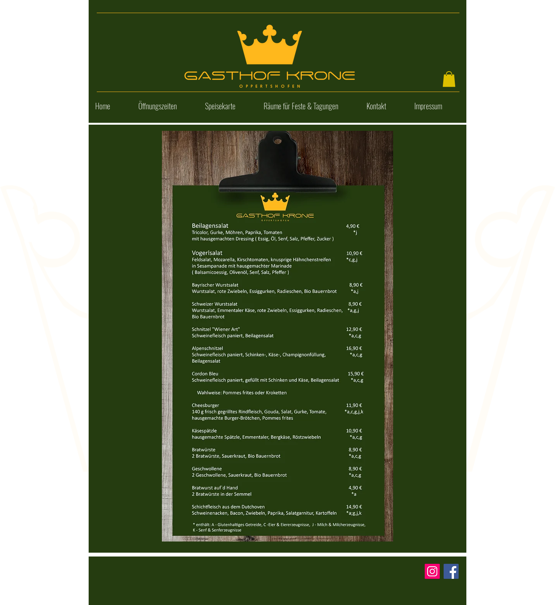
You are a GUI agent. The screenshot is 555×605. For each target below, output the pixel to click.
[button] (449, 79)
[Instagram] (432, 571)
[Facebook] (451, 571)
